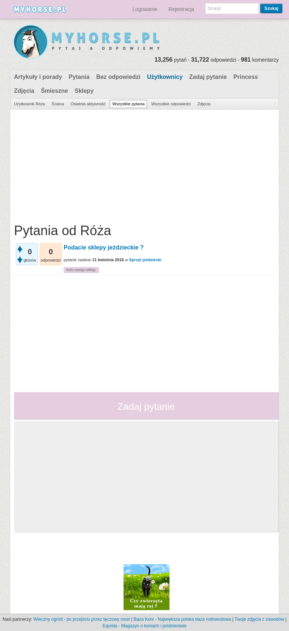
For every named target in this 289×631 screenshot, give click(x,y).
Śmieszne (54, 91)
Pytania (79, 77)
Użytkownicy (165, 77)
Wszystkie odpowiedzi (171, 104)
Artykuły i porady (38, 77)
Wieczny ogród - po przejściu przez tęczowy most (81, 619)
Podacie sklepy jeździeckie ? (104, 247)
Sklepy (84, 91)
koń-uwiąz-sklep (81, 269)
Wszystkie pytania (128, 104)
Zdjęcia (24, 91)
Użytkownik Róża (29, 104)
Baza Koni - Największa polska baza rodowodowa (182, 619)
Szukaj (271, 8)
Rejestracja (181, 9)
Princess (245, 77)
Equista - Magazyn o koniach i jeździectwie (144, 625)
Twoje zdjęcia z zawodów (259, 619)
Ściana (57, 104)
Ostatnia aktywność (88, 104)
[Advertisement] (143, 164)
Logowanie (144, 9)
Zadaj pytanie (208, 77)
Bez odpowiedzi (118, 77)
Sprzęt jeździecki (145, 260)
